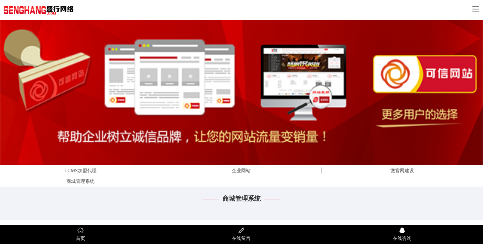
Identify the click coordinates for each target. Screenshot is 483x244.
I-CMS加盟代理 (80, 170)
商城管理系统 (80, 181)
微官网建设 (402, 170)
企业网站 (241, 170)
